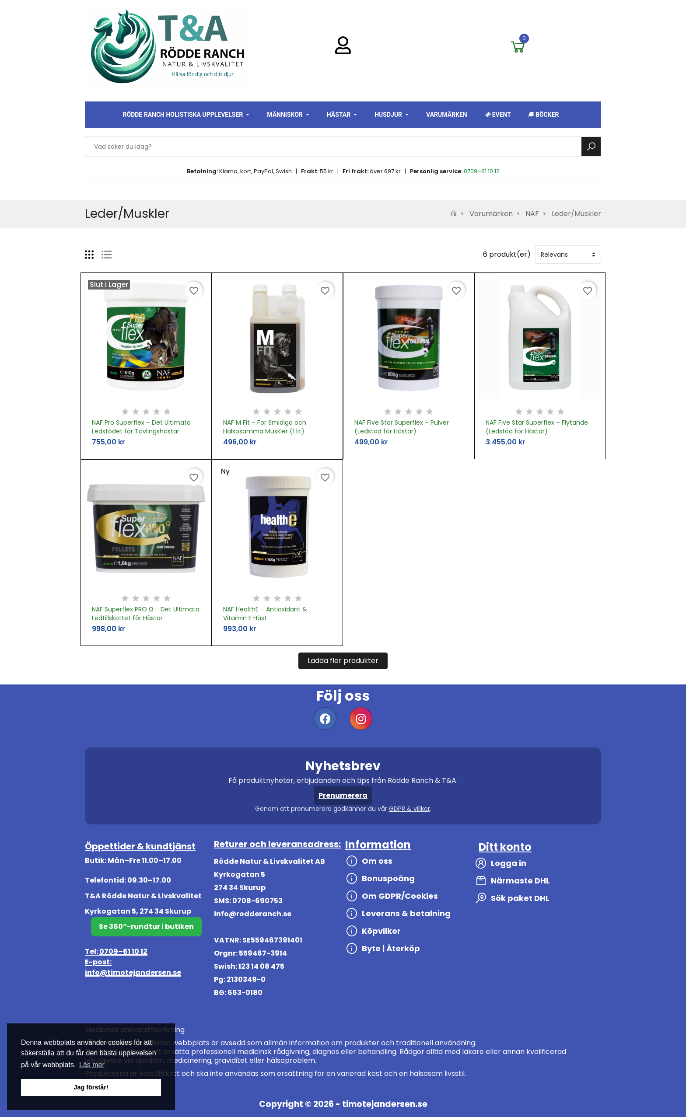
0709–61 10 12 (482, 171)
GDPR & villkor (409, 808)
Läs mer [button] (92, 1064)
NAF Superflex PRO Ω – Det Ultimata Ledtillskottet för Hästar (146, 613)
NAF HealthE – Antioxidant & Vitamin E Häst (265, 613)
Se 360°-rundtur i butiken (146, 927)
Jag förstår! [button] (91, 1087)
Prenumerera (343, 795)
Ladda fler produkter (343, 661)
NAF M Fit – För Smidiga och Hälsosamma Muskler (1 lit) (264, 427)
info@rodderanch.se (252, 914)
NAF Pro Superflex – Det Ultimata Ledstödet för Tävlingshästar (141, 427)
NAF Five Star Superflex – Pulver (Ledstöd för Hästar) (401, 427)
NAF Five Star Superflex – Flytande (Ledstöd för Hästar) (537, 427)
